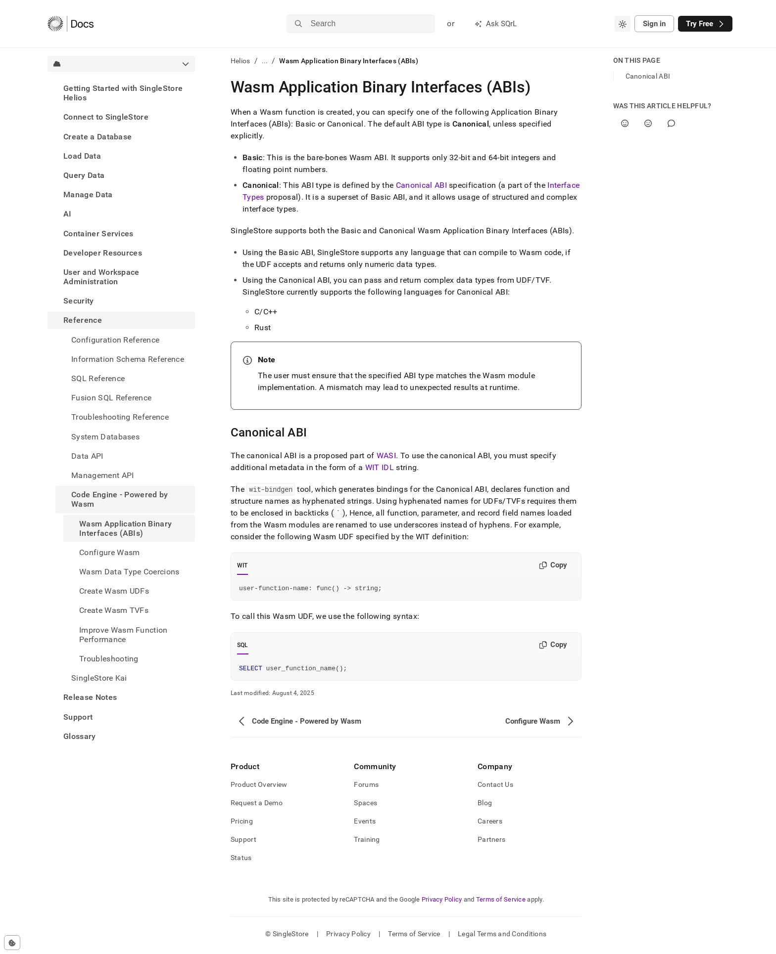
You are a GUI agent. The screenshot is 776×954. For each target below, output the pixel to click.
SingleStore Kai (99, 678)
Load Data (82, 156)
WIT (242, 565)
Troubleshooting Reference (120, 417)
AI (67, 213)
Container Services (98, 233)
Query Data (83, 175)
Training (367, 842)
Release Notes (90, 697)
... (265, 61)
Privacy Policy (442, 902)
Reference (82, 320)
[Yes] (624, 123)
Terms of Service (501, 902)
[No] (648, 123)
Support (78, 717)
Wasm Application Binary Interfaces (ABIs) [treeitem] (125, 528)
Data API (87, 456)
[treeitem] (121, 93)
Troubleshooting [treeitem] (109, 658)
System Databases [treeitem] (105, 436)
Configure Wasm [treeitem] (109, 552)
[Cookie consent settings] (12, 942)
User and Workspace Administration (101, 276)
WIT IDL (379, 467)
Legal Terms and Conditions (502, 937)
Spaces (365, 806)
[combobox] (622, 24)
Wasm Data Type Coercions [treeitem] (129, 571)
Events (365, 824)
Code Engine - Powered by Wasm (119, 499)
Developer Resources (102, 253)
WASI (386, 455)
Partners (491, 842)
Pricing (242, 824)
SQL (242, 646)
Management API (102, 475)
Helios (240, 61)
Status (241, 861)
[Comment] (671, 123)
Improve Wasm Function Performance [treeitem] (123, 634)
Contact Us (495, 787)
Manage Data (88, 194)
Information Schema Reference (127, 359)
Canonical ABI (421, 185)
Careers (490, 824)
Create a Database (97, 136)
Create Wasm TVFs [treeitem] (113, 610)
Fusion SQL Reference (111, 397)
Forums (366, 787)
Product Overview (259, 787)
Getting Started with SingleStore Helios (123, 93)
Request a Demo (257, 806)
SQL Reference (98, 378)
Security (78, 300)
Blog (485, 806)
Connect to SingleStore (105, 117)
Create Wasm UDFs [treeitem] (114, 591)
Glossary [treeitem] (79, 736)
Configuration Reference (115, 340)
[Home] (71, 24)
